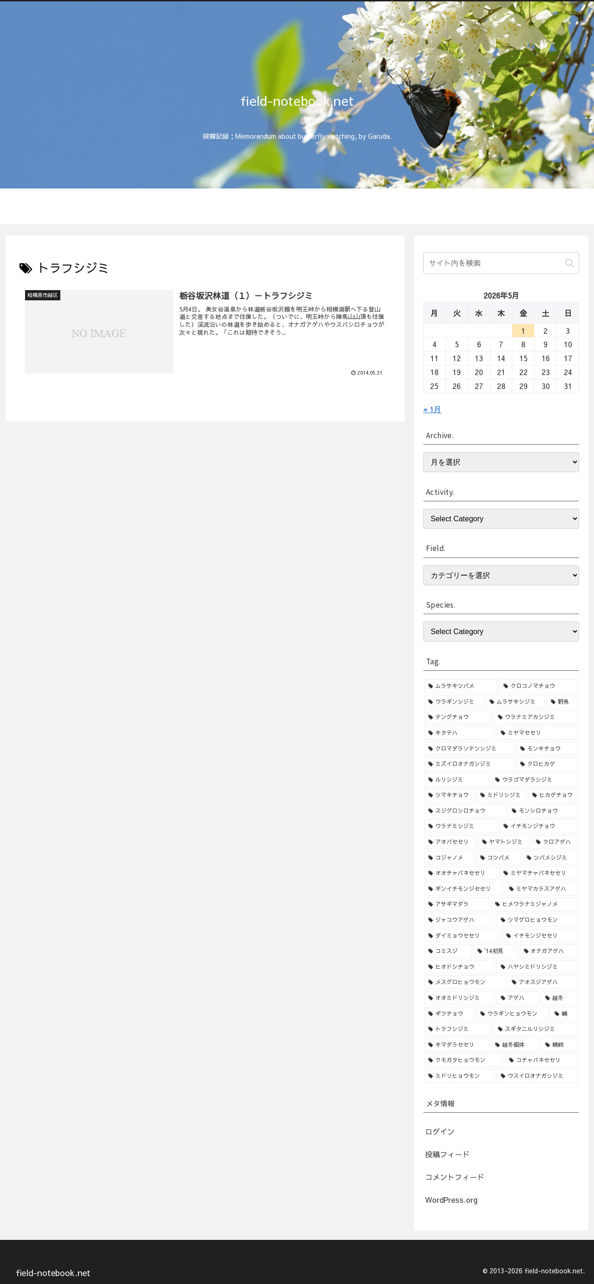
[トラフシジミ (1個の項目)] (458, 1029)
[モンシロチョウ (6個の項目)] (543, 811)
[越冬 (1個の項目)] (559, 998)
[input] (501, 263)
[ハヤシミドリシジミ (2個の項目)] (537, 967)
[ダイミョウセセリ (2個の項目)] (462, 936)
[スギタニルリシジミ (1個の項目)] (536, 1029)
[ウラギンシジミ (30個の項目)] (454, 702)
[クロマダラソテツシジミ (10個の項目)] (469, 749)
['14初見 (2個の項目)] (495, 951)
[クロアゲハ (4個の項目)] (555, 842)
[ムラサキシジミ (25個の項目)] (515, 702)
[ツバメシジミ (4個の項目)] (550, 858)
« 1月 (432, 409)
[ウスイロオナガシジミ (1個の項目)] (537, 1076)
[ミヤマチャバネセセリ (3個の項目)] (538, 873)
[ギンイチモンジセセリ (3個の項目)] (463, 889)
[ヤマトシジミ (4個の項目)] (504, 842)
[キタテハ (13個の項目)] (459, 733)
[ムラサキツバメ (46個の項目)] (460, 686)
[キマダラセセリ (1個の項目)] (456, 1045)
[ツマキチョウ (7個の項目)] (449, 795)
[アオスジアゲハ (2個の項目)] (543, 982)
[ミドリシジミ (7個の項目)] (501, 795)
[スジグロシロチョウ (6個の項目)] (465, 811)
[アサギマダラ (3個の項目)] (456, 904)
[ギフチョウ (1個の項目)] (449, 1014)
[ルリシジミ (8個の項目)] (456, 780)
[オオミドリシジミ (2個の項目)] (459, 998)
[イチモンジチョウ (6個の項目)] (538, 826)
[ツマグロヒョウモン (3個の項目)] (537, 920)
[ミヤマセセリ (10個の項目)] (537, 733)
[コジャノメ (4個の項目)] (449, 858)
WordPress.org (451, 1199)
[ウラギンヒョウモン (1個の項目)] (512, 1014)
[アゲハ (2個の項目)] (518, 998)
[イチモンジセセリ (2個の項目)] (540, 936)
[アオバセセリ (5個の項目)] (450, 842)
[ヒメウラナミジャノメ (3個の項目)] (534, 904)
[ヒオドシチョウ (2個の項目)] (459, 967)
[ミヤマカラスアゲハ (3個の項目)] (541, 889)
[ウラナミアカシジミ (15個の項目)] (536, 717)
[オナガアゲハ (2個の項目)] (549, 951)
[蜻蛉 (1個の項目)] (559, 1045)
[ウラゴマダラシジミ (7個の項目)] (534, 780)
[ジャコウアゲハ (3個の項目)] (459, 920)
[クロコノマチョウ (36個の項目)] (538, 686)
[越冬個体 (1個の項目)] (515, 1045)
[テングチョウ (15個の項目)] (458, 717)
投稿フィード (447, 1154)
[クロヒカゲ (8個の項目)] (547, 764)
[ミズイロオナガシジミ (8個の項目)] (469, 764)
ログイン (440, 1131)
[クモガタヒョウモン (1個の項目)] (463, 1060)
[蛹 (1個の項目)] (564, 1014)
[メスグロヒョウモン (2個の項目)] (465, 982)
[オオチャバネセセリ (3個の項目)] (460, 873)
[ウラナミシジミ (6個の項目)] (460, 826)
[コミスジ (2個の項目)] (447, 951)
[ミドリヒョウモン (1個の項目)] (459, 1076)
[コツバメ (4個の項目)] (498, 858)
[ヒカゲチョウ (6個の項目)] (553, 795)
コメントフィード (454, 1177)
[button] (570, 263)
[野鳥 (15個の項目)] (562, 702)
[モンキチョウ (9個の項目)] (547, 749)
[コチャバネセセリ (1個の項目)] (541, 1060)
